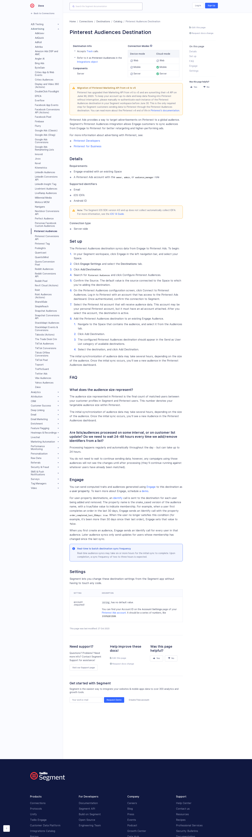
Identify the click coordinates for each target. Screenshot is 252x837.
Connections (86, 21)
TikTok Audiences (44, 343)
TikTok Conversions (45, 348)
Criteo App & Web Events (44, 74)
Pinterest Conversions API (47, 238)
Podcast (132, 825)
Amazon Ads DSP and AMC (46, 53)
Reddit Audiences (44, 269)
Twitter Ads (41, 373)
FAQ (191, 61)
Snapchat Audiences (46, 311)
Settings (194, 71)
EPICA (38, 96)
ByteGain (40, 67)
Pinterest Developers (87, 140)
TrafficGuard (42, 369)
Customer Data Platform (45, 825)
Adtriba (39, 47)
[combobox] (106, 6)
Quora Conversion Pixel (45, 263)
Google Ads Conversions (41, 141)
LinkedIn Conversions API (46, 178)
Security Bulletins (187, 831)
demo (145, 491)
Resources (182, 814)
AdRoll (38, 42)
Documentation (88, 803)
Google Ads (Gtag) (45, 135)
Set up (192, 56)
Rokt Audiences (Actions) (43, 296)
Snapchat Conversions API (47, 317)
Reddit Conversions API (45, 275)
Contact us (183, 808)
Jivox (38, 158)
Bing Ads (39, 63)
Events (131, 819)
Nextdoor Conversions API (47, 212)
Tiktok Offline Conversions (42, 354)
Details (193, 51)
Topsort (39, 364)
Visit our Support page (83, 667)
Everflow (39, 100)
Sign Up (211, 5)
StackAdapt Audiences (47, 323)
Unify (33, 814)
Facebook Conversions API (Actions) (47, 111)
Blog (130, 808)
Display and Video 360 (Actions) (47, 85)
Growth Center (136, 831)
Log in (198, 5)
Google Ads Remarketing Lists (44, 148)
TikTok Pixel (41, 360)
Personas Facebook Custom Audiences (45, 224)
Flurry (38, 126)
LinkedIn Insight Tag (45, 184)
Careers (132, 803)
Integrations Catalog (42, 831)
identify (118, 498)
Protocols (36, 808)
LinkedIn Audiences (45, 172)
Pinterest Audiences (45, 231)
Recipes (181, 819)
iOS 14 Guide (117, 214)
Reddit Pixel (41, 281)
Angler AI (39, 58)
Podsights (40, 248)
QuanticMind (42, 257)
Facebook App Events (46, 105)
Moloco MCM (42, 202)
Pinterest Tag (42, 243)
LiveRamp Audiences (46, 193)
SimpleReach (42, 306)
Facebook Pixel (43, 117)
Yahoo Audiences (44, 382)
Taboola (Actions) (45, 334)
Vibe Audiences (43, 378)
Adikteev (39, 33)
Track (90, 51)
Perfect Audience (44, 218)
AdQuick (39, 38)
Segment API (87, 808)
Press (130, 814)
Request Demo (114, 700)
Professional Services (189, 825)
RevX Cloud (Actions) (46, 285)
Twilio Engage (38, 819)
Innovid (39, 154)
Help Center (183, 803)
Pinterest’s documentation (165, 110)
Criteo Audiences (44, 79)
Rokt (37, 290)
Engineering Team (90, 825)
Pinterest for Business (87, 146)
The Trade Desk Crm (46, 339)
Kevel (38, 163)
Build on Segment (90, 814)
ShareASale (41, 302)
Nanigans (40, 206)
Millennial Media (43, 197)
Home (73, 21)
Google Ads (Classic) (46, 130)
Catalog (118, 21)
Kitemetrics (41, 167)
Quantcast (40, 252)
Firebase (39, 121)
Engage (151, 486)
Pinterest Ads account (114, 612)
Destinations (103, 21)
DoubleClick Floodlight (47, 91)
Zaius (38, 387)
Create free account (139, 700)
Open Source (87, 819)
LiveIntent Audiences (46, 188)
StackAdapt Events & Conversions (46, 329)
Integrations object (87, 62)
